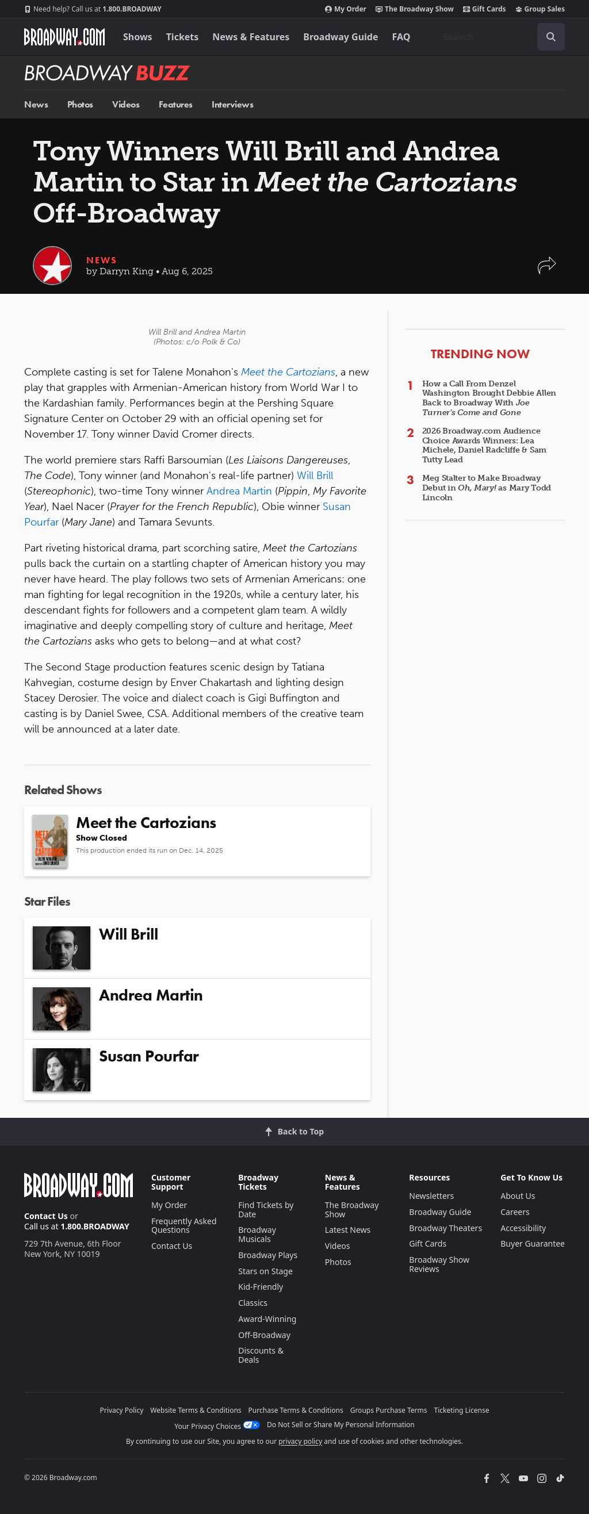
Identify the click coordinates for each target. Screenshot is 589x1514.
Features (176, 104)
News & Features (250, 36)
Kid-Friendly (260, 1286)
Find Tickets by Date (265, 1209)
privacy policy (300, 1441)
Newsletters (431, 1195)
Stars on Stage (265, 1271)
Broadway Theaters (445, 1227)
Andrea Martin (239, 491)
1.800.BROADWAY (93, 9)
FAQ (401, 36)
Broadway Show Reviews (439, 1264)
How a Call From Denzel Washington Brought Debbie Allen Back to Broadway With (489, 398)
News (36, 104)
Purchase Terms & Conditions (295, 1410)
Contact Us (46, 1215)
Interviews (232, 104)
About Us (517, 1195)
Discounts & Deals (261, 1355)
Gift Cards (484, 9)
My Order (345, 9)
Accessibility (523, 1227)
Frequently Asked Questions (184, 1226)
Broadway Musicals (257, 1234)
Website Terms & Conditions (195, 1410)
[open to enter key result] (551, 37)
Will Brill (315, 475)
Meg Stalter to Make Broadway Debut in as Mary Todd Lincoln (486, 488)
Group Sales (540, 9)
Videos (125, 104)
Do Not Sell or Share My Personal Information (341, 1424)
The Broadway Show (415, 9)
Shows (137, 36)
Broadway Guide (340, 36)
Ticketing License (461, 1410)
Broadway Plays (267, 1254)
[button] (547, 271)
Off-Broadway (264, 1334)
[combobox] (499, 37)
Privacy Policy (122, 1410)
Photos (80, 104)
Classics (252, 1302)
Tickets (182, 36)
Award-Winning (267, 1318)
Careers (514, 1211)
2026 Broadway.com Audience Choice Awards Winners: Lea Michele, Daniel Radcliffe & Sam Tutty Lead (484, 445)
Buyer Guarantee (532, 1243)
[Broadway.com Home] (64, 36)
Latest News (348, 1229)
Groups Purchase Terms (388, 1410)
